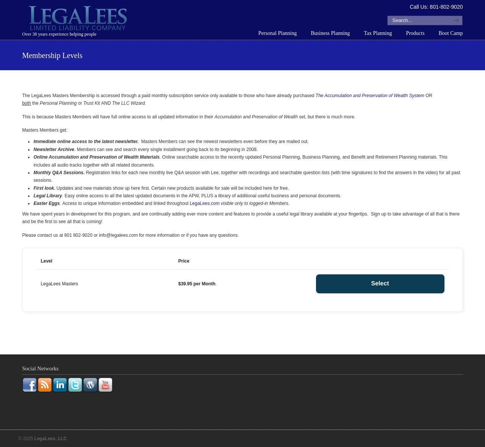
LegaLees (79, 19)
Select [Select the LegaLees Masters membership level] (380, 283)
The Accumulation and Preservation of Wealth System (370, 95)
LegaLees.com (205, 203)
